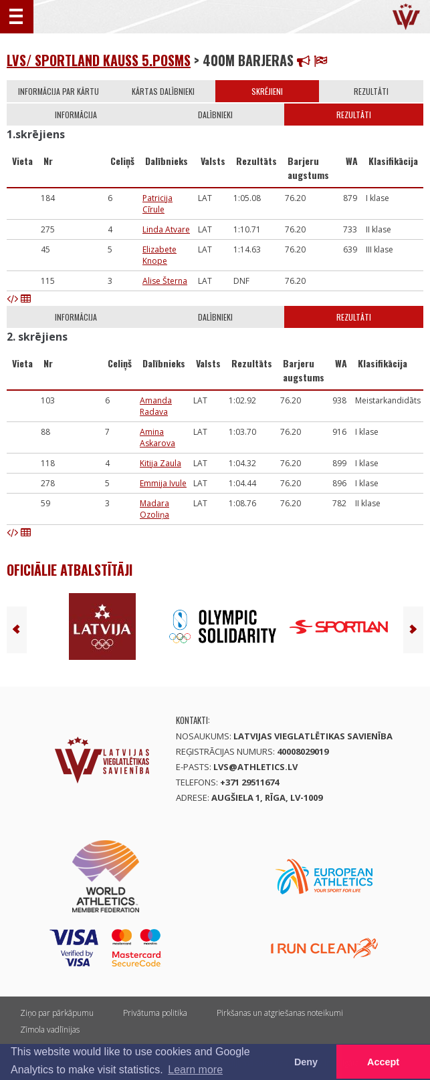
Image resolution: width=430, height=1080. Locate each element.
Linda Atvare (166, 229)
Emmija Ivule (163, 483)
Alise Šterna (164, 281)
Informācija (76, 114)
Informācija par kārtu (58, 91)
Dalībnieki (215, 114)
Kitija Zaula (160, 463)
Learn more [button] (195, 1069)
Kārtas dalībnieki (163, 91)
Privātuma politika (155, 1013)
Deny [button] (306, 1062)
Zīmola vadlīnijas (50, 1029)
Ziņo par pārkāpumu (57, 1013)
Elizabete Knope (159, 255)
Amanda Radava (156, 406)
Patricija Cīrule (157, 203)
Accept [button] (383, 1062)
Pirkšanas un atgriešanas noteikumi (280, 1013)
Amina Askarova (157, 437)
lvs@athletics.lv (255, 767)
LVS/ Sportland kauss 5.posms (99, 60)
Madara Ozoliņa (154, 509)
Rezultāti (371, 91)
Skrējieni (267, 91)
